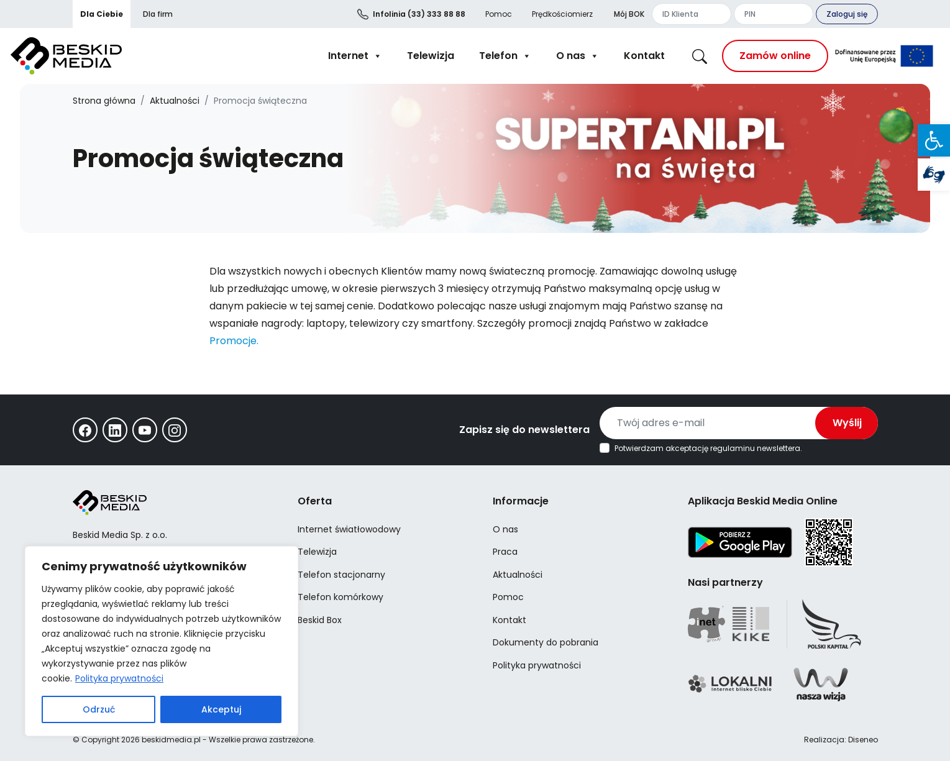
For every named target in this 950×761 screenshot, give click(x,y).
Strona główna (104, 100)
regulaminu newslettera (755, 448)
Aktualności (174, 100)
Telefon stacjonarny (341, 574)
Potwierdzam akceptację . (708, 448)
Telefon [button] (505, 55)
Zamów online (775, 55)
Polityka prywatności (119, 678)
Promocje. (233, 341)
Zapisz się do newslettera (524, 429)
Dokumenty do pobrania (545, 642)
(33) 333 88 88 (419, 14)
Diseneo (863, 739)
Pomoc (498, 14)
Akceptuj (221, 709)
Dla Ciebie (101, 14)
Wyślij (847, 423)
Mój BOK (629, 14)
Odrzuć (99, 709)
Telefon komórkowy (340, 597)
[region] (161, 641)
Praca (505, 551)
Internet (355, 55)
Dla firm (158, 14)
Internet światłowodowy (349, 529)
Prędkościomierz (562, 14)
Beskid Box (320, 620)
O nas (577, 55)
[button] (934, 140)
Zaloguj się (846, 14)
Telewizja (430, 55)
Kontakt (644, 55)
